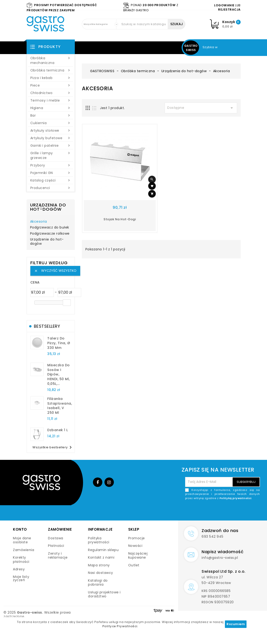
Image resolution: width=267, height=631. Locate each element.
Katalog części (50, 180)
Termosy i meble (50, 100)
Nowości (135, 545)
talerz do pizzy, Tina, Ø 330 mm (58, 343)
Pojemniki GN (50, 172)
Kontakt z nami (101, 557)
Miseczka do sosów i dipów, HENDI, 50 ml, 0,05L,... (58, 374)
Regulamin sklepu (103, 550)
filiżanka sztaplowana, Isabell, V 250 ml (59, 405)
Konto (20, 529)
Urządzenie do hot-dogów (47, 241)
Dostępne (201, 108)
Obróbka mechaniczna (50, 60)
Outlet (133, 565)
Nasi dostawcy (100, 572)
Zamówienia (23, 550)
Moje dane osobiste (22, 540)
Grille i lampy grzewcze (50, 155)
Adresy (19, 569)
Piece (50, 85)
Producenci (50, 187)
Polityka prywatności (98, 540)
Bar (50, 115)
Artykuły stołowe (50, 130)
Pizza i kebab (50, 77)
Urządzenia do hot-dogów (48, 207)
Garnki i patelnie (50, 145)
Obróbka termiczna (50, 70)
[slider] (67, 302)
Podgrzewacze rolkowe (50, 234)
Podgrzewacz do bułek (49, 227)
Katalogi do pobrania (98, 582)
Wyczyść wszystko (55, 270)
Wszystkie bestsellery (52, 447)
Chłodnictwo (50, 93)
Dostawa (55, 538)
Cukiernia (50, 123)
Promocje (136, 538)
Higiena (50, 108)
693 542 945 (212, 536)
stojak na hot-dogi (120, 219)
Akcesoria (38, 222)
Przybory (50, 165)
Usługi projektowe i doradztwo (104, 594)
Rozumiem (236, 624)
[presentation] (224, 511)
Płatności (56, 545)
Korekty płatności (21, 559)
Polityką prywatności (235, 498)
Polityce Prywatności (119, 626)
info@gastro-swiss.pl (220, 557)
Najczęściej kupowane (138, 555)
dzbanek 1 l (57, 430)
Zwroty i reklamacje (58, 555)
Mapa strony (99, 565)
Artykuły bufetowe (50, 138)
